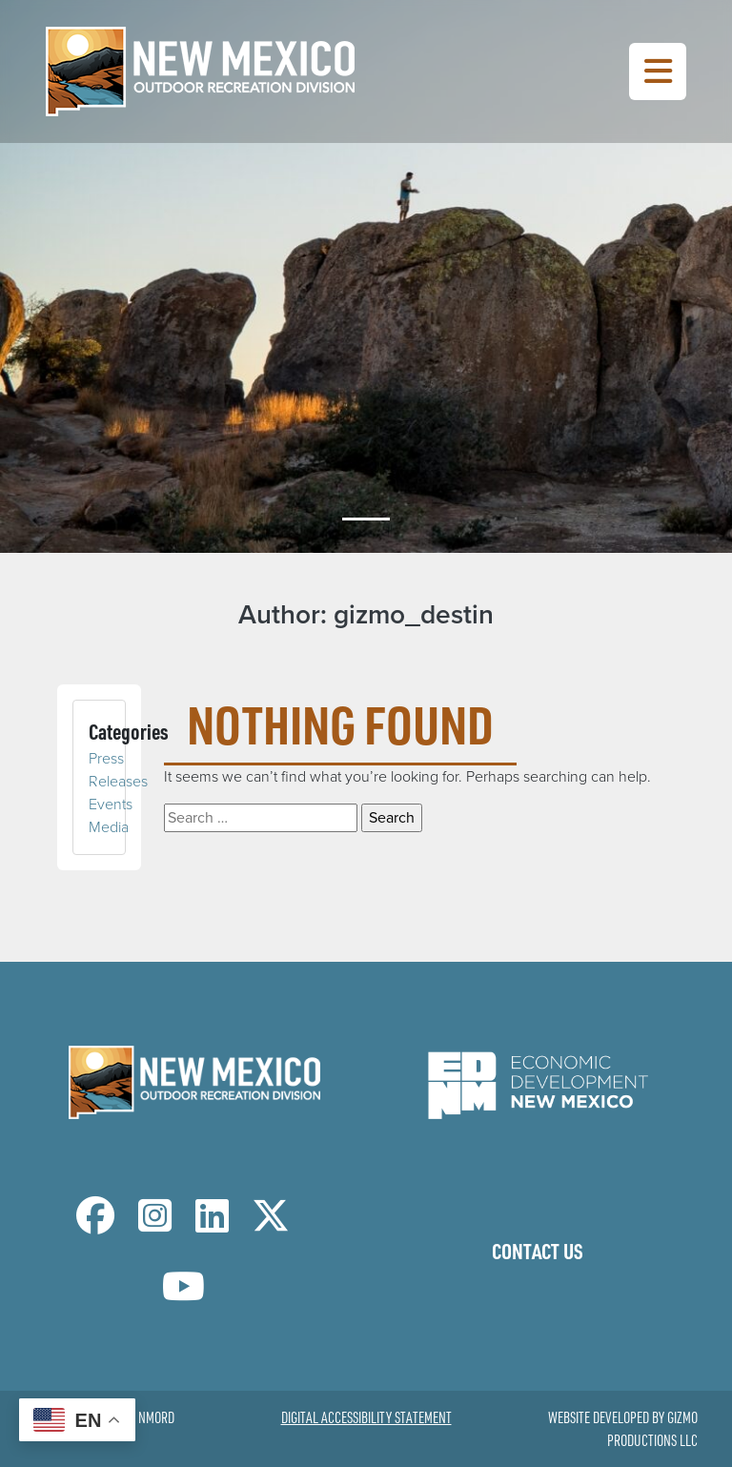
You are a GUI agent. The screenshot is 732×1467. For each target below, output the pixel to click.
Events (110, 804)
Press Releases (118, 769)
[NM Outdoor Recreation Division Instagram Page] (155, 1224)
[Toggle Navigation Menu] (657, 71)
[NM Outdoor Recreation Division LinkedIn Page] (212, 1224)
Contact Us (537, 1250)
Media (109, 827)
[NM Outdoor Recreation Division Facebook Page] (95, 1224)
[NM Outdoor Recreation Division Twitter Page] (271, 1224)
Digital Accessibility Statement (366, 1417)
